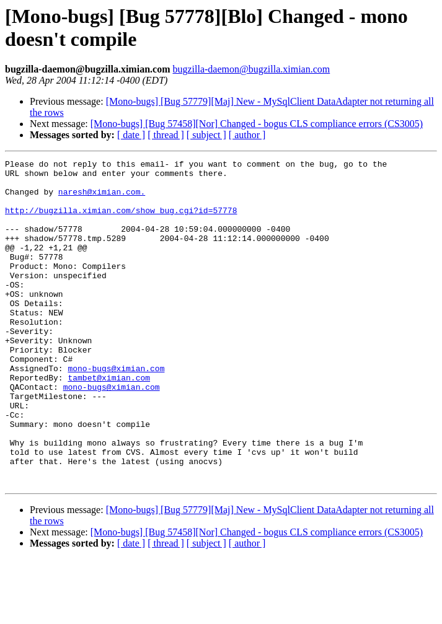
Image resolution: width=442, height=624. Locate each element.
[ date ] (131, 135)
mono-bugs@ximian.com (116, 410)
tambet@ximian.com (109, 422)
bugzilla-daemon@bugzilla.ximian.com (251, 69)
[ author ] (247, 135)
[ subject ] (206, 135)
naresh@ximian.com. (101, 198)
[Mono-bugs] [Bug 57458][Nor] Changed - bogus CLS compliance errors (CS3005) (257, 123)
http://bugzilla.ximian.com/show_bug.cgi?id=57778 (121, 221)
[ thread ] (166, 135)
